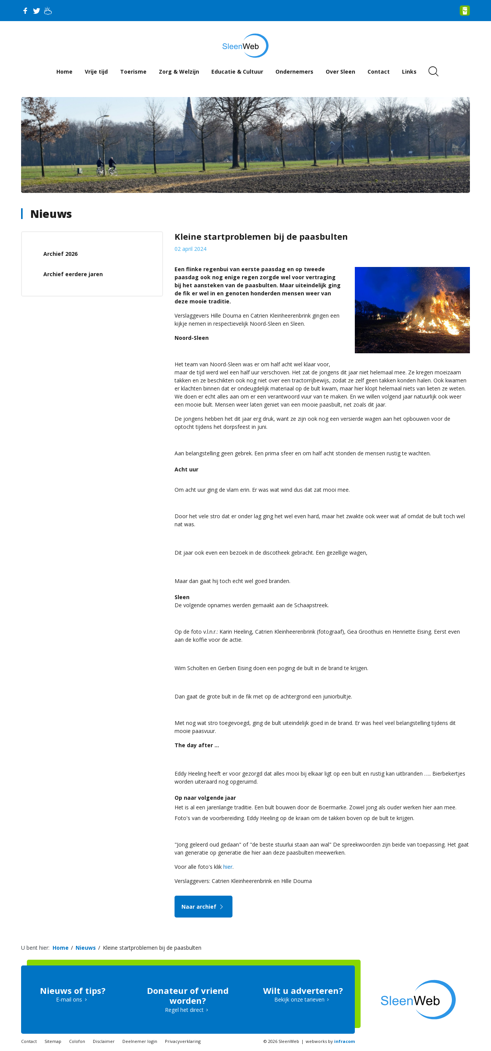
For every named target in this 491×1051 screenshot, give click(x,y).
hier (227, 866)
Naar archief (203, 906)
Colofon (77, 1041)
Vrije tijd (96, 71)
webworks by (330, 1041)
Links (409, 71)
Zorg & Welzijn (179, 71)
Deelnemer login (139, 1041)
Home (64, 71)
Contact (378, 71)
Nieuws (51, 213)
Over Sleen (340, 71)
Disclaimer (104, 1041)
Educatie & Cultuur (237, 71)
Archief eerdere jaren (73, 274)
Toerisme (133, 71)
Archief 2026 (60, 253)
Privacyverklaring (183, 1041)
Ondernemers (294, 71)
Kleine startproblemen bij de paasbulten (152, 947)
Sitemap (52, 1041)
